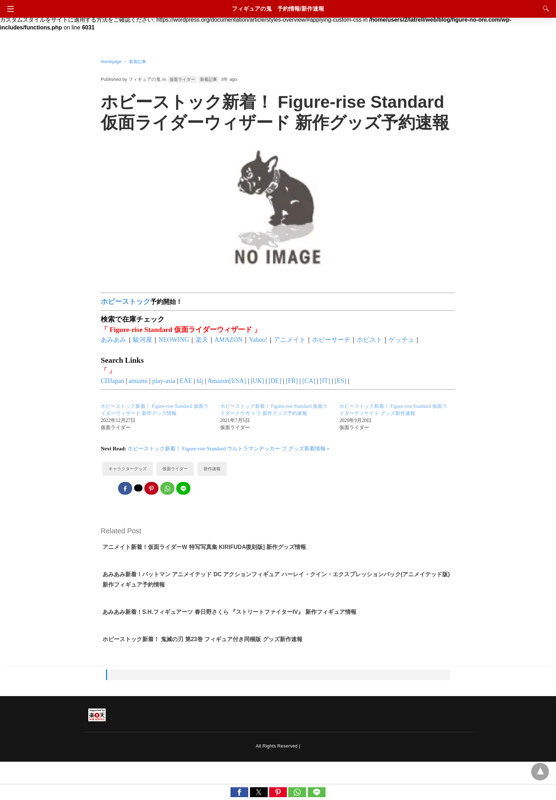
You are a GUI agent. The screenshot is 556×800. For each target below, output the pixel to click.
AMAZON (229, 339)
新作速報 (212, 468)
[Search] (544, 8)
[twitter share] (138, 487)
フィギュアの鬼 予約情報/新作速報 (278, 9)
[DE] (274, 380)
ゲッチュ (401, 339)
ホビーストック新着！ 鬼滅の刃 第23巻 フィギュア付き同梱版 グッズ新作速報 (202, 639)
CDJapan (112, 380)
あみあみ (113, 339)
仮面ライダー (182, 79)
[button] (239, 792)
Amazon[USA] (226, 380)
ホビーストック (125, 301)
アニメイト (290, 339)
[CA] (308, 380)
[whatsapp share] (167, 488)
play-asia (163, 380)
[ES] (340, 380)
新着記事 (137, 61)
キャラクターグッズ (128, 468)
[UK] (257, 380)
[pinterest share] (151, 488)
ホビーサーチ (331, 339)
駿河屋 (142, 339)
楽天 (201, 339)
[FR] (292, 380)
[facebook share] (125, 488)
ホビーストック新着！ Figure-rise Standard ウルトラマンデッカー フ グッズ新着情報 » (228, 448)
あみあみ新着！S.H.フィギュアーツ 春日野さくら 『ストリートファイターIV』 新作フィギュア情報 (229, 612)
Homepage (111, 61)
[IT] (325, 380)
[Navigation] (8, 9)
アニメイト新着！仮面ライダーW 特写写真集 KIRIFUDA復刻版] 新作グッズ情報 (204, 547)
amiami (138, 380)
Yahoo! (258, 339)
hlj (199, 380)
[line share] (183, 488)
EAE (186, 380)
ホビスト (369, 339)
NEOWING (174, 339)
